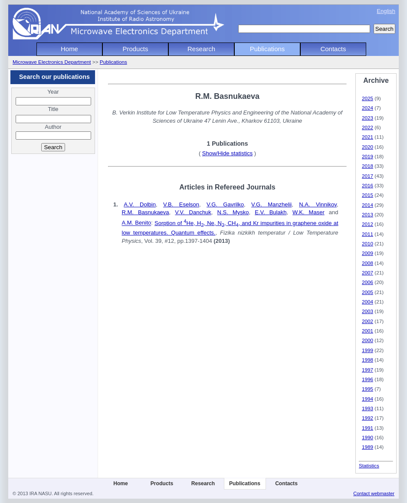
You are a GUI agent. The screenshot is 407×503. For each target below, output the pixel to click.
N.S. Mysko (233, 212)
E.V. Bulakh (270, 212)
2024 (367, 108)
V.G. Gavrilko (225, 204)
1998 (367, 360)
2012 (367, 224)
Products (135, 48)
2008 (367, 263)
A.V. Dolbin (140, 204)
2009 (367, 253)
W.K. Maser (308, 212)
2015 (367, 195)
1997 (367, 369)
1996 (367, 379)
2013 (367, 214)
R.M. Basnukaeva (145, 212)
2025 (367, 98)
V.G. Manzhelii (271, 204)
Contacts (333, 48)
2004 (367, 301)
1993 (367, 408)
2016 (367, 185)
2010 (367, 243)
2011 (367, 234)
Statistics (369, 465)
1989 (367, 447)
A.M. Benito (136, 223)
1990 (367, 437)
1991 (367, 428)
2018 (367, 166)
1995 (367, 389)
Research (201, 48)
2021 (367, 137)
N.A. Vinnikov (318, 204)
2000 (367, 340)
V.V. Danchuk (193, 212)
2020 (367, 147)
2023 (367, 118)
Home (69, 48)
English (386, 11)
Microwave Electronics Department (52, 62)
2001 (367, 330)
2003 (367, 311)
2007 (367, 272)
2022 (367, 127)
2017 (367, 176)
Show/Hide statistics (227, 153)
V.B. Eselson (181, 204)
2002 (367, 321)
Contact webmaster (373, 493)
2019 (367, 156)
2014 (367, 205)
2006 (367, 282)
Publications (267, 48)
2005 (367, 292)
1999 (367, 350)
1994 (367, 399)
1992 (367, 418)
